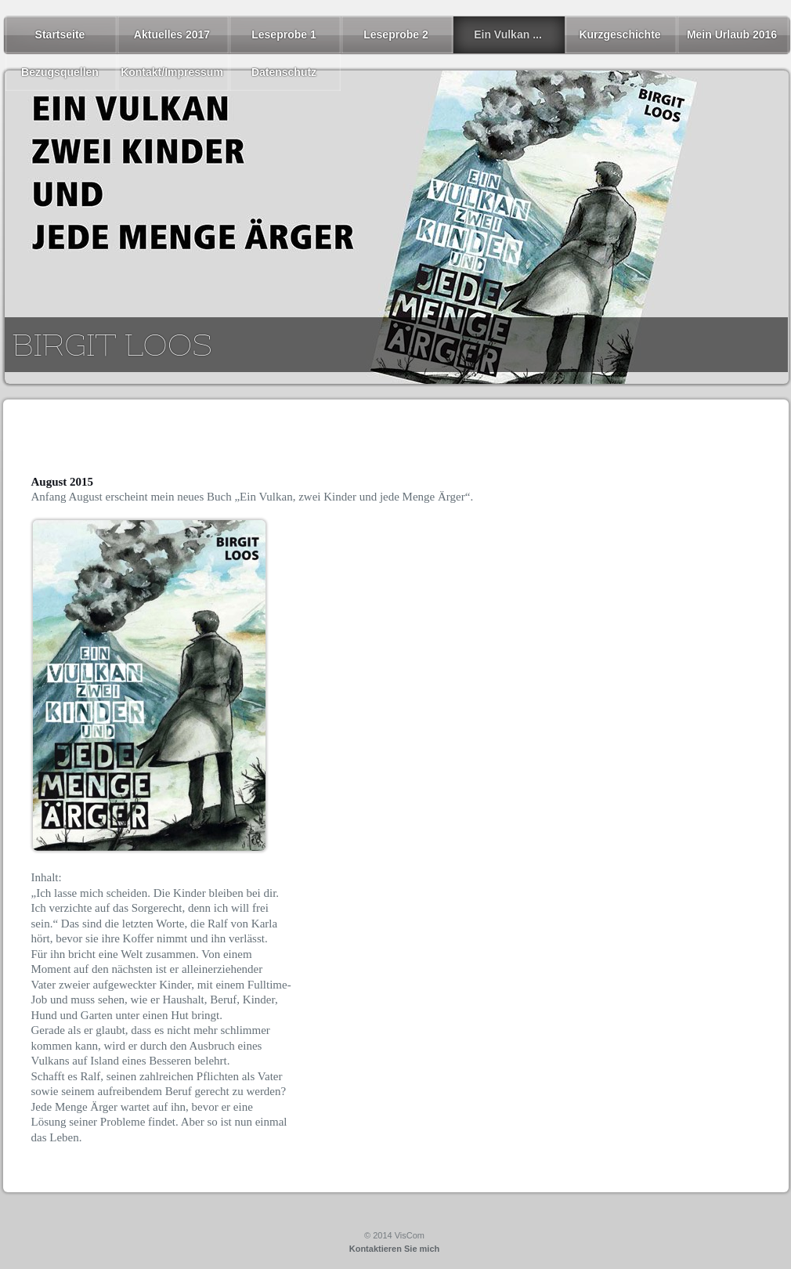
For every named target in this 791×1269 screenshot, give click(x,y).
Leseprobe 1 (283, 34)
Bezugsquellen (60, 72)
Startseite (60, 34)
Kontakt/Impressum (172, 72)
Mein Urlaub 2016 (732, 34)
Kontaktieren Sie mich (394, 1249)
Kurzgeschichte (619, 34)
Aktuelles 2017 (172, 34)
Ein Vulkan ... (508, 34)
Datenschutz (283, 72)
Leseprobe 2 (395, 34)
